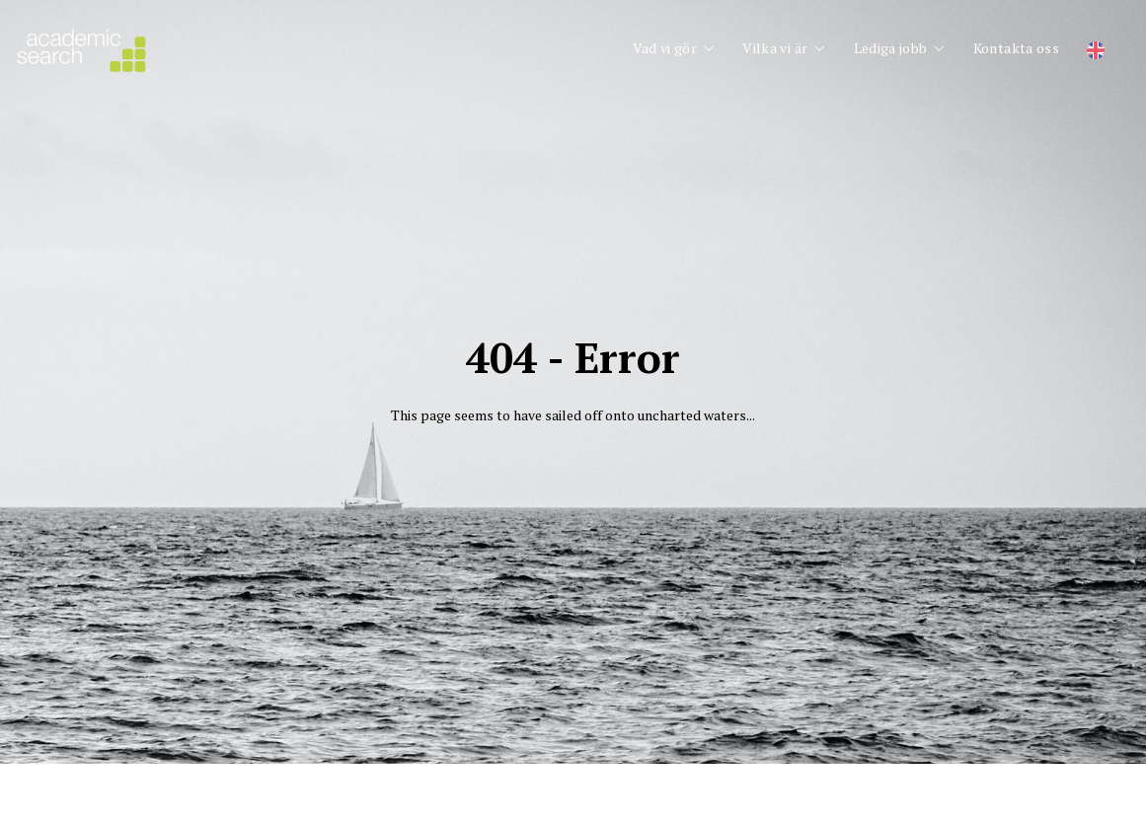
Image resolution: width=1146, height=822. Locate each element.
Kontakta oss (1016, 47)
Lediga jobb (891, 47)
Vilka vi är (774, 47)
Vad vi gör (665, 47)
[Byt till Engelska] (1096, 51)
